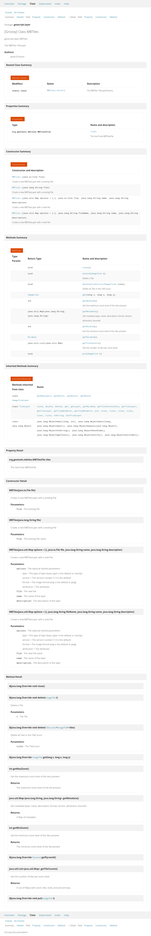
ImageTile (96, 273)
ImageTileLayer (20, 400)
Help (66, 3)
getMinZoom (89, 326)
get (84, 294)
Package (22, 3)
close (86, 267)
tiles (93, 131)
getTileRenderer (63, 410)
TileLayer (24, 406)
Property (36, 17)
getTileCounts (90, 343)
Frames (8, 12)
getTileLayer (129, 406)
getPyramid (89, 337)
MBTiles (16, 176)
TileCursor (97, 284)
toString (59, 415)
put (84, 353)
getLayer (76, 406)
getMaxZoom (89, 300)
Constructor (49, 17)
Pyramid (32, 337)
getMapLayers (44, 395)
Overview (9, 3)
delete (86, 273)
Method (61, 17)
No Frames (19, 12)
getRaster (59, 395)
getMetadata (89, 311)
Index (57, 3)
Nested (20, 17)
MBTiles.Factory (56, 90)
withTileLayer (74, 415)
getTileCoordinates (108, 406)
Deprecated (45, 3)
